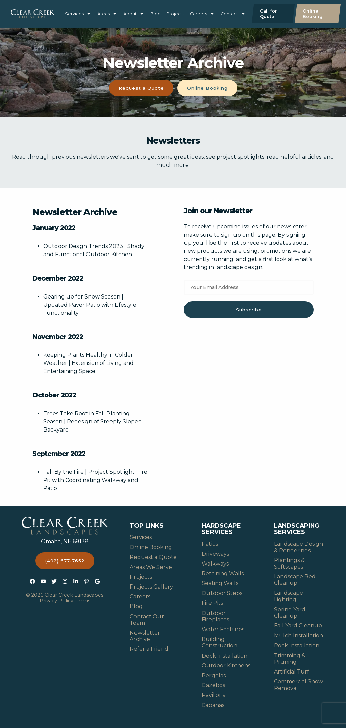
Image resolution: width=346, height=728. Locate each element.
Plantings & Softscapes (289, 563)
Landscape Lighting (288, 596)
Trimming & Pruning (289, 658)
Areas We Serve (151, 567)
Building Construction (219, 642)
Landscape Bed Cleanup (295, 579)
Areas (103, 13)
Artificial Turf (291, 671)
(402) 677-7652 (65, 561)
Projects (175, 13)
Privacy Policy (56, 601)
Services (74, 13)
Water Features (223, 629)
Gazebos (213, 685)
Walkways (215, 563)
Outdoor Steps (222, 593)
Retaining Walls (223, 573)
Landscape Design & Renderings (298, 547)
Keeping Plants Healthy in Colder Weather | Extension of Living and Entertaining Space (88, 363)
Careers (198, 13)
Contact (229, 13)
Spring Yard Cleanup (289, 612)
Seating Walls (220, 583)
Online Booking (313, 13)
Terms (82, 601)
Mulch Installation (298, 635)
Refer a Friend (149, 649)
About (130, 13)
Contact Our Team (147, 619)
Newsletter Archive (145, 636)
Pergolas (214, 675)
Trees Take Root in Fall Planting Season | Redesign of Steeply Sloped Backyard (92, 421)
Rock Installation (296, 645)
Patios (210, 544)
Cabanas (213, 705)
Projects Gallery (151, 586)
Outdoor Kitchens (226, 665)
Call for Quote (268, 13)
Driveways (215, 554)
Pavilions (213, 695)
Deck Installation (224, 656)
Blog (155, 13)
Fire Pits (212, 603)
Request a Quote (141, 88)
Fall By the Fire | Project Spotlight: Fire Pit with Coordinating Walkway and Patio (95, 480)
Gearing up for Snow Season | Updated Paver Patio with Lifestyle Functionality (90, 304)
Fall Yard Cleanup (298, 625)
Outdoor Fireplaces (215, 616)
